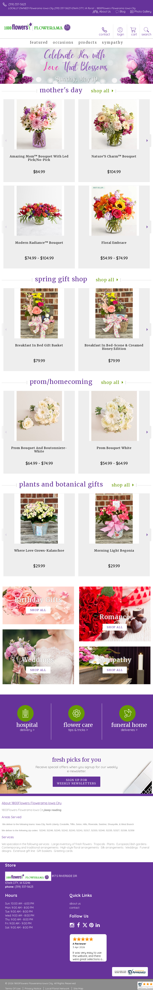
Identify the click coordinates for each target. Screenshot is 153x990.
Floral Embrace (114, 243)
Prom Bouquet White (114, 448)
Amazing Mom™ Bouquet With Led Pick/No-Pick (39, 158)
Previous (5, 140)
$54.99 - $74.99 (114, 258)
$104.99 (114, 171)
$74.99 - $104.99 (39, 258)
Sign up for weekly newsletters (76, 781)
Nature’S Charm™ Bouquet (114, 156)
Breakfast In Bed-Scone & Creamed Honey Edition (114, 347)
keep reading (53, 810)
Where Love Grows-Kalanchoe (39, 550)
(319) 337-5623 (17, 4)
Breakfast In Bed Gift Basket (39, 345)
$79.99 (39, 360)
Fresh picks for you (76, 764)
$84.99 (39, 171)
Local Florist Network (57, 988)
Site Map (78, 988)
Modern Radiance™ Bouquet (39, 243)
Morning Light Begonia (114, 550)
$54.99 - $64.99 (114, 463)
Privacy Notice (33, 988)
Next (147, 140)
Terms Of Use (12, 988)
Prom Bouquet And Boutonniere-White (39, 449)
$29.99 (39, 565)
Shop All (100, 91)
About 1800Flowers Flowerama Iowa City (31, 803)
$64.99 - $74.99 (39, 463)
